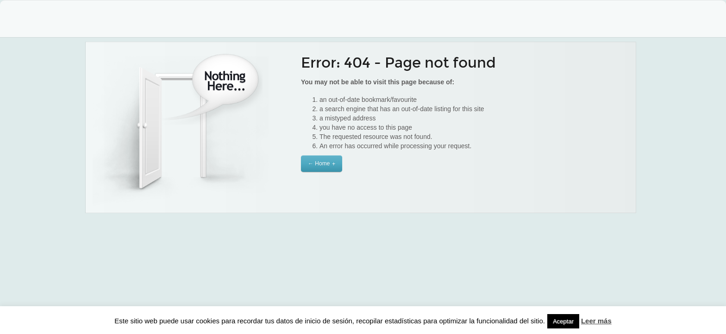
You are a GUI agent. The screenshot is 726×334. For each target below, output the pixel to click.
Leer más (596, 321)
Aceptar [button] (563, 321)
